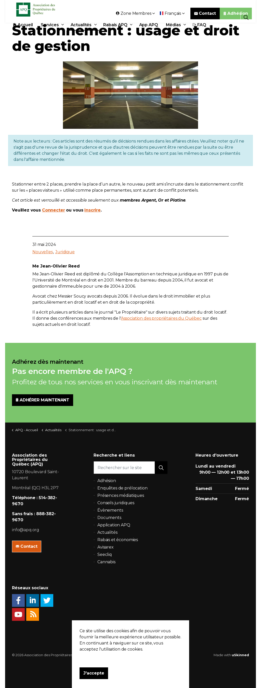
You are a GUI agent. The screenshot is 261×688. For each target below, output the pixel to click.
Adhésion (236, 17)
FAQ (199, 28)
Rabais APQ (115, 28)
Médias (173, 28)
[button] (161, 467)
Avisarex (105, 547)
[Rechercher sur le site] (130, 467)
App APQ (148, 28)
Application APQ (113, 525)
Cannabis (106, 561)
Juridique (65, 251)
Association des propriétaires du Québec (161, 318)
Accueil (23, 28)
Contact (205, 17)
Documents (109, 517)
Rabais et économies (117, 539)
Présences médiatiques (120, 495)
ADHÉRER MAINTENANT (42, 400)
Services (50, 28)
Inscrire (92, 210)
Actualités (81, 28)
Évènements (110, 510)
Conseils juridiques (115, 502)
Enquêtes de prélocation (122, 488)
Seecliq (104, 554)
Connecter (53, 210)
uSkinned (240, 655)
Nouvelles (42, 251)
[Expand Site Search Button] (246, 17)
